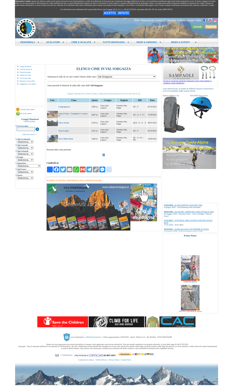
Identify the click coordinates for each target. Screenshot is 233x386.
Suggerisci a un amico (28, 84)
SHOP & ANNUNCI (148, 42)
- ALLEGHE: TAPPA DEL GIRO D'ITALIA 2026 (189, 211)
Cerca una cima (25, 78)
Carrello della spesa (27, 109)
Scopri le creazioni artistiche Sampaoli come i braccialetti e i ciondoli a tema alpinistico (190, 81)
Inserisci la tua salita (27, 81)
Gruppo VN (161, 20)
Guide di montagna (185, 20)
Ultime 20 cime (25, 75)
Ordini (198, 20)
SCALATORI (55, 42)
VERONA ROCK (190, 286)
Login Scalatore (25, 66)
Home (137, 20)
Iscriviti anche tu (26, 69)
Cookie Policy (126, 360)
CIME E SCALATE (83, 42)
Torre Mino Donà (65, 139)
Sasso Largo (63, 131)
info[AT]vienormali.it (93, 337)
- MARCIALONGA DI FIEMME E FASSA (186, 229)
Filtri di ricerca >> (30, 134)
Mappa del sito (147, 20)
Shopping (171, 20)
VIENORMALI (29, 42)
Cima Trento (63, 123)
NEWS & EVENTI (182, 42)
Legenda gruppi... (29, 121)
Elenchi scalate (25, 72)
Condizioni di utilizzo (86, 360)
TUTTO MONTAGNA (116, 42)
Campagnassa (64, 107)
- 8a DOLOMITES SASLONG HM (183, 205)
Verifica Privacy (101, 360)
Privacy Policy (114, 360)
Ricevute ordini (25, 113)
